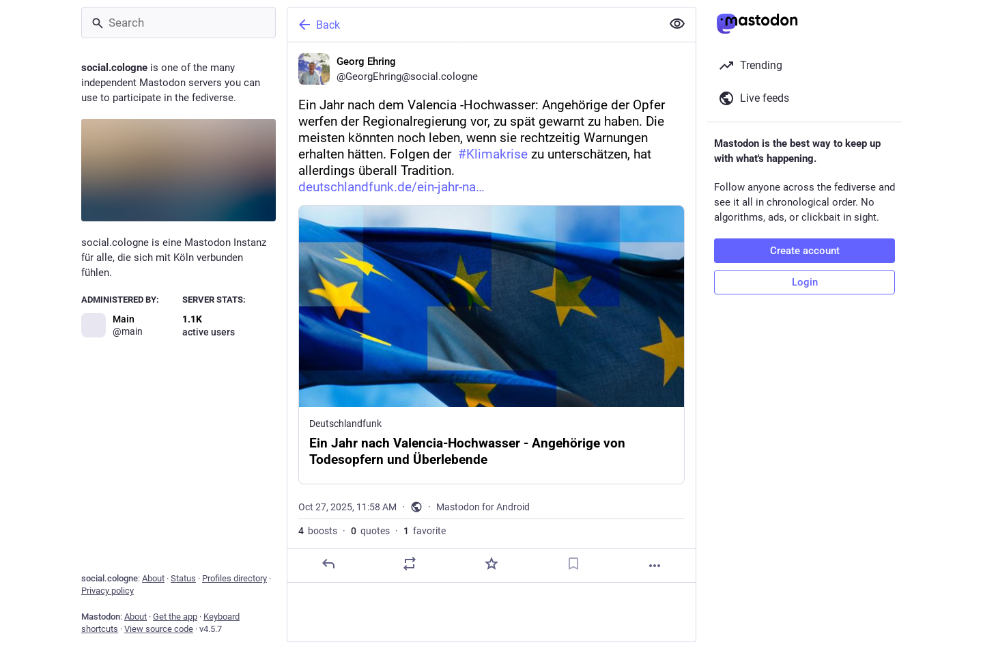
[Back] (473, 25)
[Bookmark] (573, 563)
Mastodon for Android (483, 506)
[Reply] (328, 563)
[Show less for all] (677, 24)
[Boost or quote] (409, 563)
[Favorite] (491, 563)
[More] (654, 565)
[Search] (178, 22)
